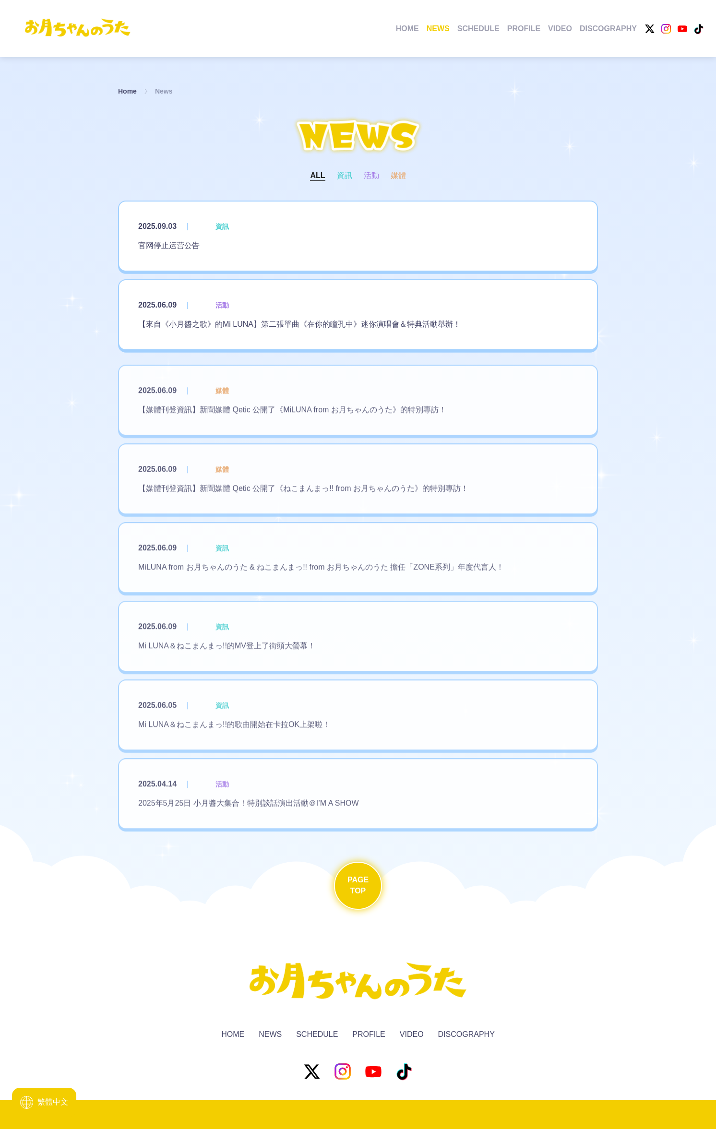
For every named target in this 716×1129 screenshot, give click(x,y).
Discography (608, 28)
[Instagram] (666, 29)
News (438, 28)
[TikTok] (698, 29)
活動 (371, 175)
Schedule (478, 28)
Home (407, 28)
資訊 (344, 175)
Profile (523, 28)
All (317, 175)
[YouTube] (682, 29)
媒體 (398, 175)
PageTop (358, 885)
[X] (650, 29)
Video (560, 28)
